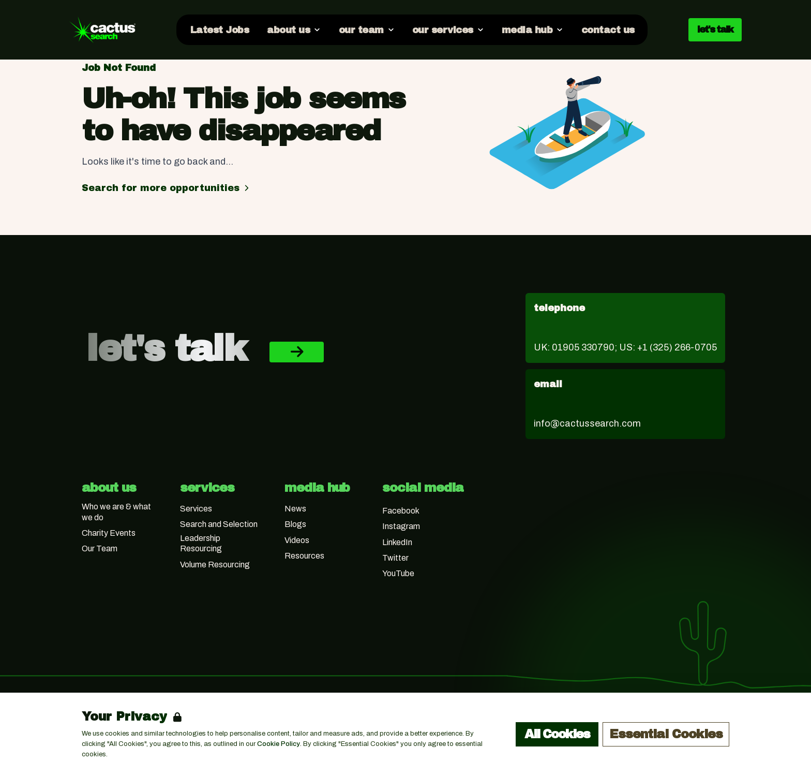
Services (196, 508)
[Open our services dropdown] (447, 29)
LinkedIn (397, 542)
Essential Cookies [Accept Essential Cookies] (666, 734)
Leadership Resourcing (201, 543)
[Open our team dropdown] (365, 29)
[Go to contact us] (607, 29)
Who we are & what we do (116, 512)
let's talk (715, 29)
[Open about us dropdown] (293, 29)
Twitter (395, 557)
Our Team (99, 548)
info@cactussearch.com (587, 423)
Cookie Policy (278, 744)
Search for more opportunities (167, 188)
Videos (296, 540)
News (295, 508)
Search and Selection (219, 524)
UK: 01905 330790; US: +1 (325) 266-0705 (625, 347)
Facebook (400, 510)
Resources (304, 555)
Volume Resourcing (215, 564)
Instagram (401, 526)
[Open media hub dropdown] (532, 29)
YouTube (398, 573)
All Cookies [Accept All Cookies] (557, 734)
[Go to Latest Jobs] (219, 29)
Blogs (295, 524)
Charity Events (109, 533)
